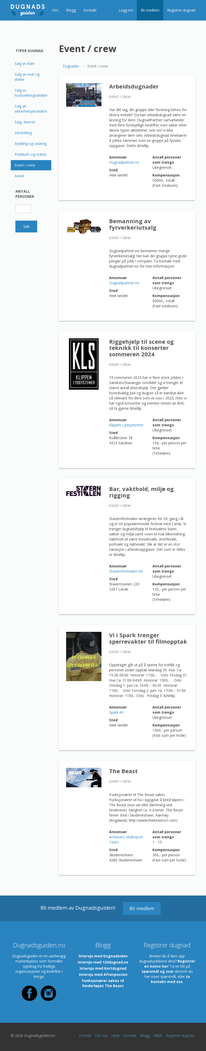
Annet (19, 175)
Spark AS (116, 712)
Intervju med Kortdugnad (103, 968)
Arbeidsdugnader (134, 86)
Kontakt (90, 10)
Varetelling (23, 132)
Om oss (101, 1035)
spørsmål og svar (158, 971)
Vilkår (157, 1035)
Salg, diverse (25, 122)
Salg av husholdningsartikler (31, 93)
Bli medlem (150, 10)
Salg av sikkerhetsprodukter (31, 109)
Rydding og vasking (30, 143)
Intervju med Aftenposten (103, 974)
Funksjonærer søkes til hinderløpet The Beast (103, 983)
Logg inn (126, 10)
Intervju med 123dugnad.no (103, 962)
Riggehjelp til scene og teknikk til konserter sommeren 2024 (141, 348)
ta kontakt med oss (170, 979)
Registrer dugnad (181, 10)
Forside (85, 1035)
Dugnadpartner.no (124, 162)
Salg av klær (25, 63)
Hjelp (115, 1035)
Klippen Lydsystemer (126, 425)
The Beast (123, 771)
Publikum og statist (30, 154)
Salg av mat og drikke (27, 77)
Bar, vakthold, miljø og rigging (141, 492)
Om (55, 10)
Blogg (71, 10)
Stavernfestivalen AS (126, 571)
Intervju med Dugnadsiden (103, 956)
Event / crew (25, 165)
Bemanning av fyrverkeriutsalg (132, 224)
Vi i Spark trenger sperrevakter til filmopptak (148, 638)
